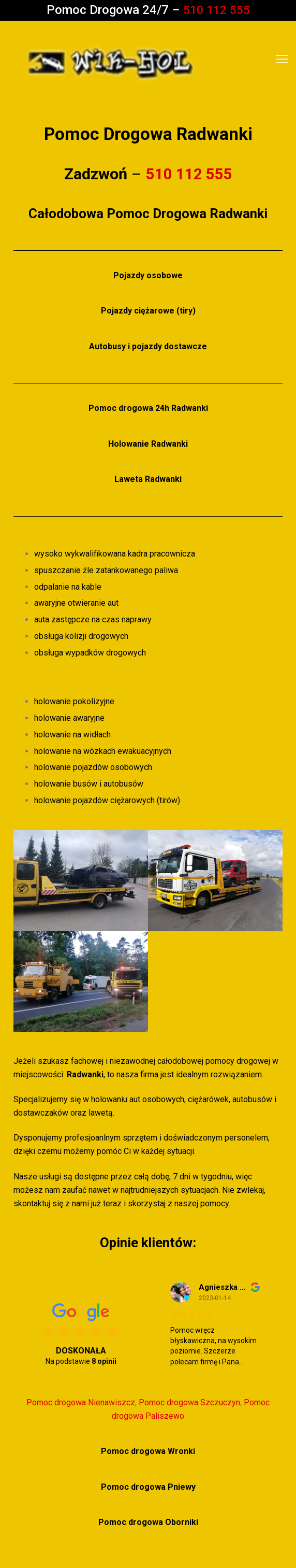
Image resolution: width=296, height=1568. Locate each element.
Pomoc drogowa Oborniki (148, 1522)
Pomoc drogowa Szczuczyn (189, 1402)
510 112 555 (216, 10)
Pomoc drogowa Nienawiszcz (80, 1402)
